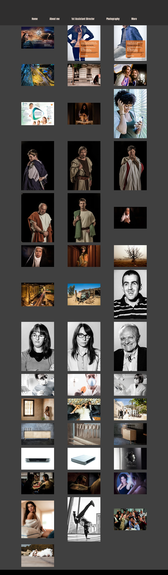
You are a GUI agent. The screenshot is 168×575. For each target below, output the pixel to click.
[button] (112, 19)
